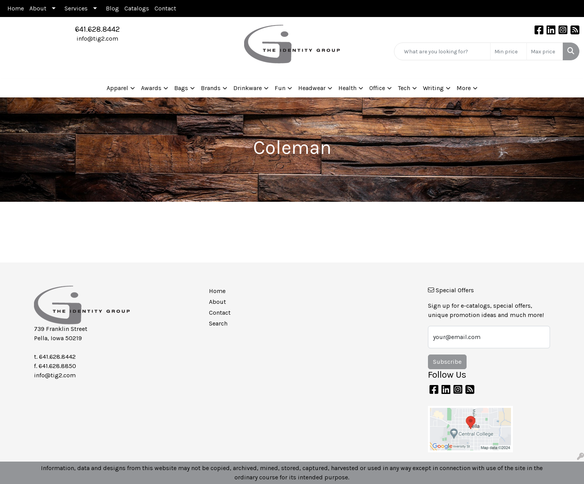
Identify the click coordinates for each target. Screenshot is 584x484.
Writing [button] (433, 88)
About (37, 8)
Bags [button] (181, 88)
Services (76, 8)
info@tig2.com (97, 38)
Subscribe (447, 361)
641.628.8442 (97, 29)
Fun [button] (280, 88)
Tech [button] (404, 88)
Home (15, 8)
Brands (211, 88)
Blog (112, 8)
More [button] (464, 88)
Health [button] (347, 88)
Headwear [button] (312, 88)
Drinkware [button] (247, 88)
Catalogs (136, 8)
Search (218, 323)
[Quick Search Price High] (544, 51)
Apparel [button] (117, 88)
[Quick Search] (442, 51)
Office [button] (377, 88)
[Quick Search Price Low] (508, 51)
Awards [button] (151, 88)
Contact (165, 8)
